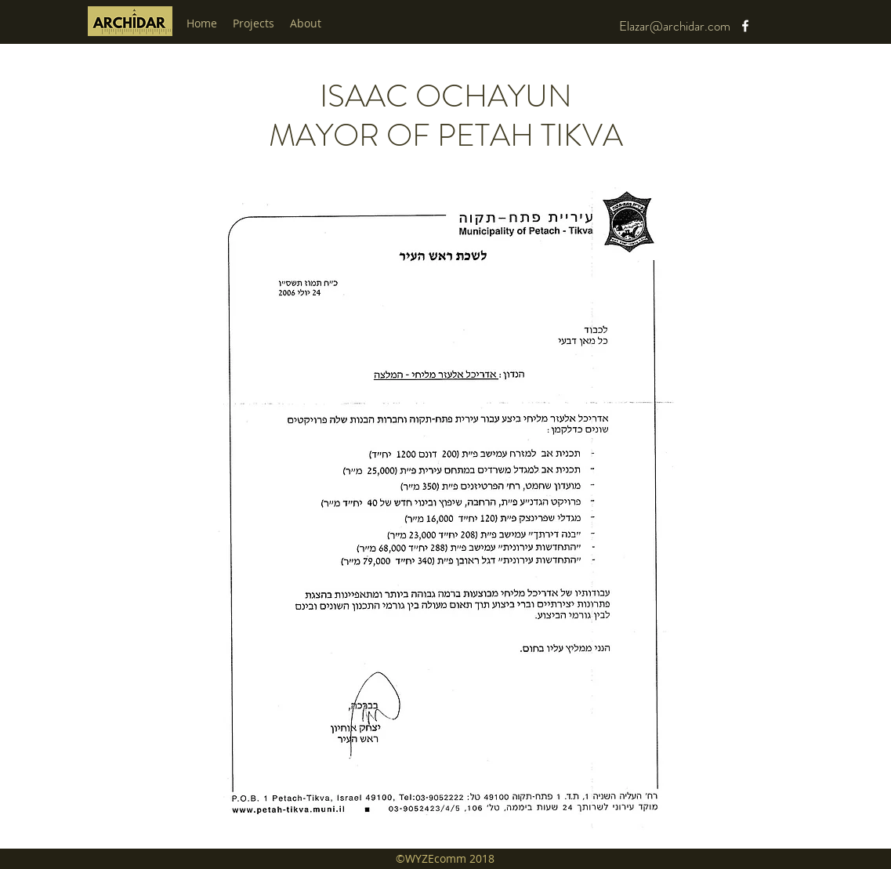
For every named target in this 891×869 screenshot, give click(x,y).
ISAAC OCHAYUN (446, 96)
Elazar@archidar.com (674, 25)
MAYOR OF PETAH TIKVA (446, 135)
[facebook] (745, 26)
